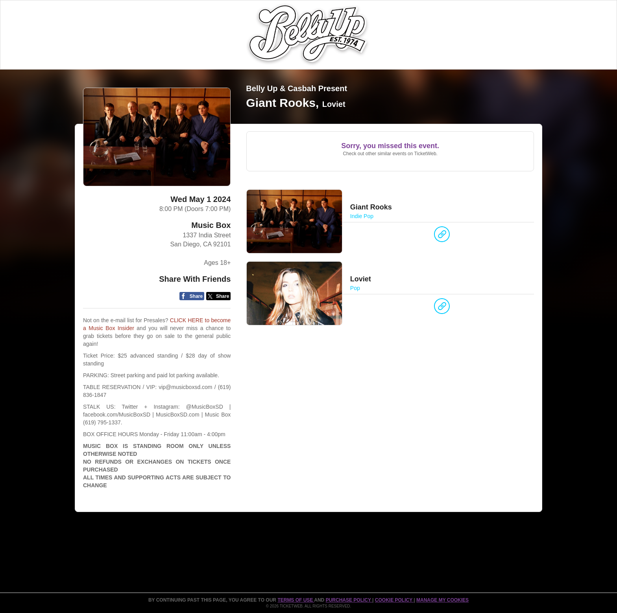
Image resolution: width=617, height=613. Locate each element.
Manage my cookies (442, 600)
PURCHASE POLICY (349, 600)
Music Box (211, 225)
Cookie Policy (394, 600)
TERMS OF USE (295, 600)
